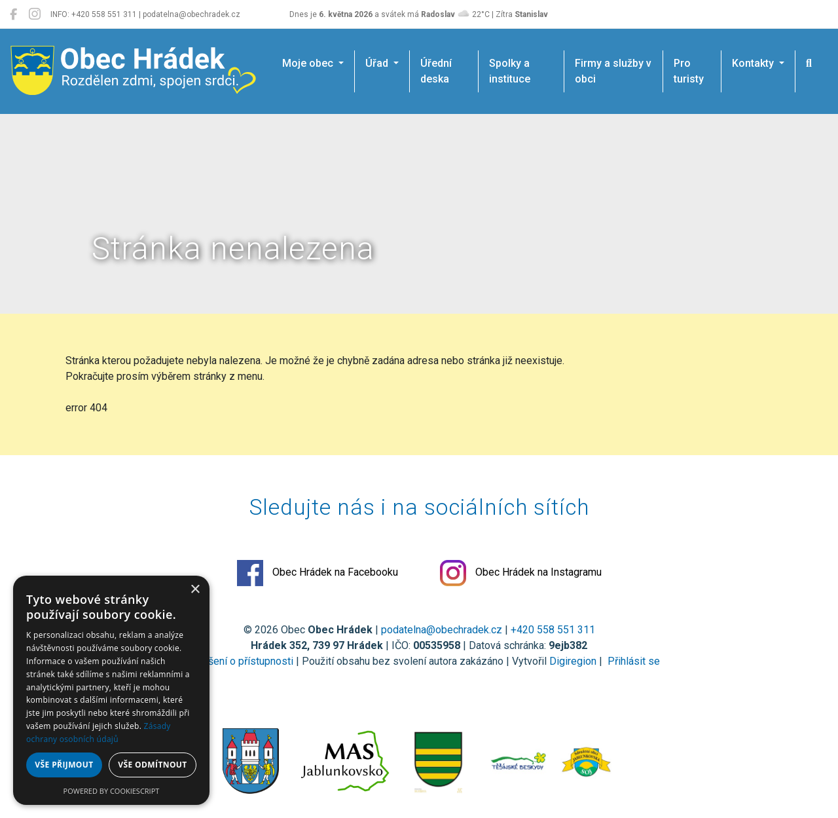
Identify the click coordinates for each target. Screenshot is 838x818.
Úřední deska (436, 71)
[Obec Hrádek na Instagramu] (35, 14)
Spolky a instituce (509, 71)
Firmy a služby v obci (613, 71)
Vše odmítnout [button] (152, 764)
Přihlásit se (632, 661)
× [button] (195, 590)
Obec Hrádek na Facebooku (317, 573)
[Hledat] (808, 63)
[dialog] (111, 690)
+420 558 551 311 (553, 629)
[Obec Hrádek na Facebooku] (13, 14)
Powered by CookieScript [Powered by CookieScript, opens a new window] (112, 791)
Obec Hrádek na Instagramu (521, 573)
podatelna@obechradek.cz (441, 629)
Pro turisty (689, 71)
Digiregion (572, 661)
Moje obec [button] (309, 63)
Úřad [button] (378, 63)
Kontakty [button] (754, 63)
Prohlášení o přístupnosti (236, 661)
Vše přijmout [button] (64, 764)
